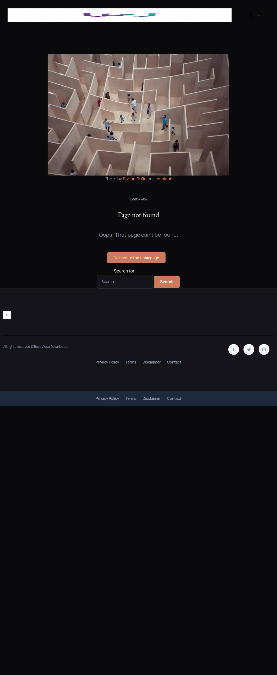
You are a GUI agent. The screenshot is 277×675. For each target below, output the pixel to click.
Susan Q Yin (135, 179)
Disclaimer (152, 362)
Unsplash (163, 179)
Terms (131, 362)
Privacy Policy (107, 362)
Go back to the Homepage (136, 257)
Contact (174, 362)
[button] (253, 16)
